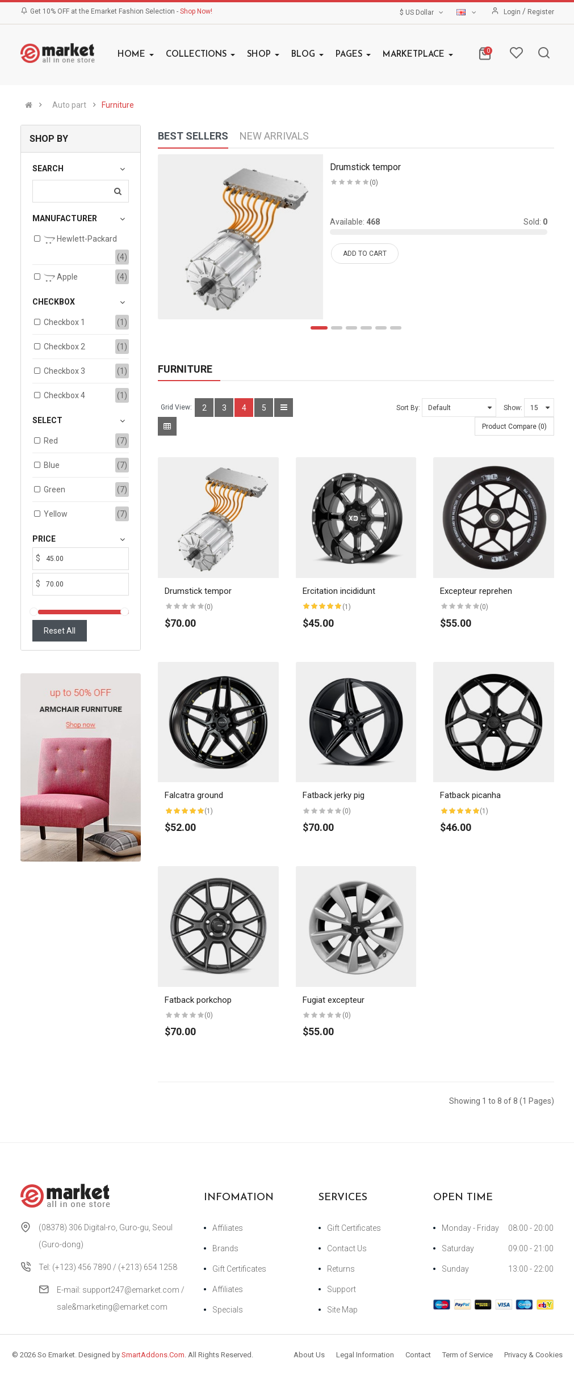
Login (513, 12)
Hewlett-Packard (80, 240)
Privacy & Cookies (533, 1355)
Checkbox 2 (64, 346)
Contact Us (347, 1248)
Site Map (342, 1309)
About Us (309, 1355)
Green (54, 489)
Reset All (60, 630)
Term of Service (467, 1355)
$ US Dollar (422, 12)
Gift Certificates (239, 1268)
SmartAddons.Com (153, 1355)
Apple (61, 278)
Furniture (118, 105)
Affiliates (227, 1228)
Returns (341, 1268)
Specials (227, 1309)
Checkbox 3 (64, 370)
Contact (418, 1355)
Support (341, 1289)
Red (51, 440)
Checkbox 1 (64, 322)
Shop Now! (196, 11)
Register (540, 12)
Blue (52, 465)
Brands (225, 1248)
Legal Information (365, 1355)
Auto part (69, 105)
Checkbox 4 (64, 395)
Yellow (56, 513)
